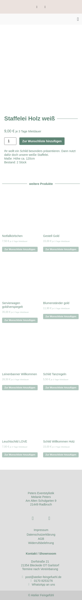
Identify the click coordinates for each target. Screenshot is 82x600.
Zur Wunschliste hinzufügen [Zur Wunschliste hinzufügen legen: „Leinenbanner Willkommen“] (19, 387)
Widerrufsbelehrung (41, 543)
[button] (78, 19)
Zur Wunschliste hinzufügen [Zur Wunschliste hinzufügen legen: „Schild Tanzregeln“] (60, 387)
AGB (41, 538)
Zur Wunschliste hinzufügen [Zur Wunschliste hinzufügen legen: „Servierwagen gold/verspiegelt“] (19, 320)
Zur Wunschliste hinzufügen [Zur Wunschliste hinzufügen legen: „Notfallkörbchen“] (19, 249)
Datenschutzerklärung (41, 534)
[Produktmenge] (10, 141)
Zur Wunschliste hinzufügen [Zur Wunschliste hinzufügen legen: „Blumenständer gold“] (60, 316)
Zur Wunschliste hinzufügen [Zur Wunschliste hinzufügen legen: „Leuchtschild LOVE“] (19, 454)
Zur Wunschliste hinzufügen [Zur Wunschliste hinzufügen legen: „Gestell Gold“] (60, 249)
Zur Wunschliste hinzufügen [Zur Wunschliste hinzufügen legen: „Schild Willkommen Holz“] (60, 454)
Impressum (41, 530)
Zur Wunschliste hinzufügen (42, 141)
